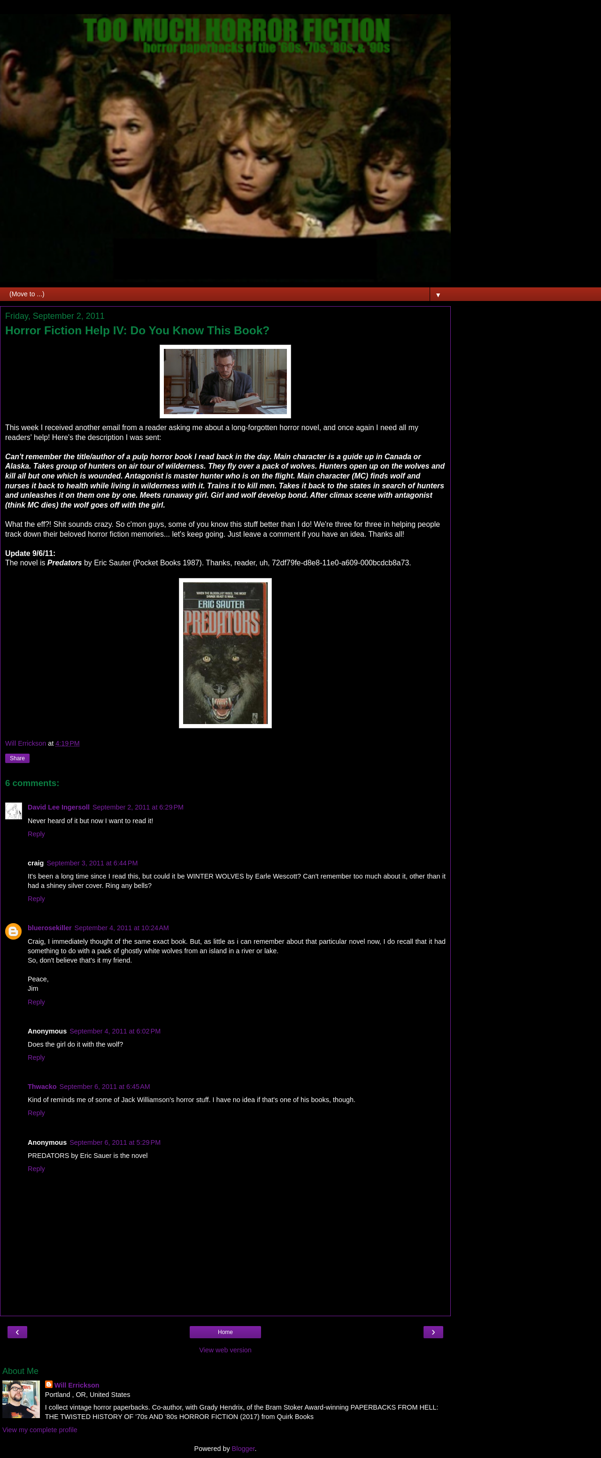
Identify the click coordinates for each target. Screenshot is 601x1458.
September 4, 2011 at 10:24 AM (122, 928)
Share (17, 758)
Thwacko (42, 1086)
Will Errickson (77, 1385)
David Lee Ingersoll (59, 807)
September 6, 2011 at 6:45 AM (105, 1086)
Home (225, 1332)
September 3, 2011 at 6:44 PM (92, 863)
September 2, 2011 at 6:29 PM (138, 807)
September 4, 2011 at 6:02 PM (115, 1031)
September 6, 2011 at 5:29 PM (115, 1142)
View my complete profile (39, 1430)
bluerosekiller (50, 928)
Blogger (243, 1448)
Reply (36, 834)
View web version (225, 1350)
